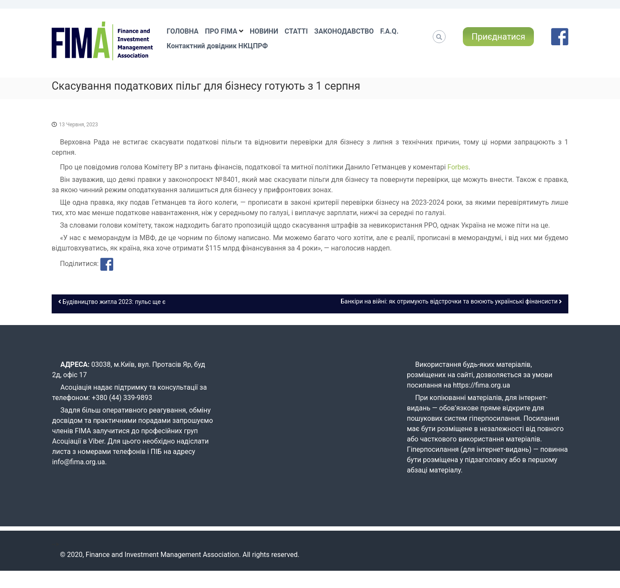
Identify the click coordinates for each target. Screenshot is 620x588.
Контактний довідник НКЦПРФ (217, 46)
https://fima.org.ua (481, 385)
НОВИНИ (264, 31)
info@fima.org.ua (78, 462)
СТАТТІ (296, 31)
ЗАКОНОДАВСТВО (344, 31)
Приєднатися (498, 36)
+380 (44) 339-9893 (122, 398)
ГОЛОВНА (182, 31)
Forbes (457, 167)
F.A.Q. (389, 31)
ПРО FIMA (221, 31)
